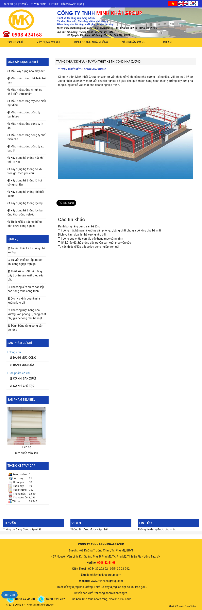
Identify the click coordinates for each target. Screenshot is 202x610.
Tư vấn (23, 4)
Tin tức (145, 523)
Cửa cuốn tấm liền (26, 453)
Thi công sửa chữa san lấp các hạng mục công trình (90, 238)
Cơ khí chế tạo (22, 385)
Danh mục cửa (22, 365)
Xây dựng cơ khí (48, 42)
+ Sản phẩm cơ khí (18, 373)
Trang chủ (15, 42)
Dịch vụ (80, 61)
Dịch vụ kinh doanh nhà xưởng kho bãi (82, 234)
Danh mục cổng (23, 357)
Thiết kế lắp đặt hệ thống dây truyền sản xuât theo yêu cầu (26, 275)
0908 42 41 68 (25, 599)
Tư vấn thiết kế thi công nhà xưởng (82, 69)
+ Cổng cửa (13, 352)
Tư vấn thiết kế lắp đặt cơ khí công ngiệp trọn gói (88, 246)
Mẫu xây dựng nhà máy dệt (28, 71)
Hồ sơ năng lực (71, 4)
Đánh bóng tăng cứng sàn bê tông (79, 226)
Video (76, 523)
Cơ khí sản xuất (23, 378)
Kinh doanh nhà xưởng (91, 42)
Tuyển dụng (39, 4)
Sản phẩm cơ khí (134, 42)
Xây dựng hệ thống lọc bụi (27, 203)
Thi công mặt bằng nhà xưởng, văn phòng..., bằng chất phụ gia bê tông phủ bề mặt (27, 314)
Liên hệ (53, 4)
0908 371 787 (56, 599)
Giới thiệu (10, 4)
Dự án (167, 42)
